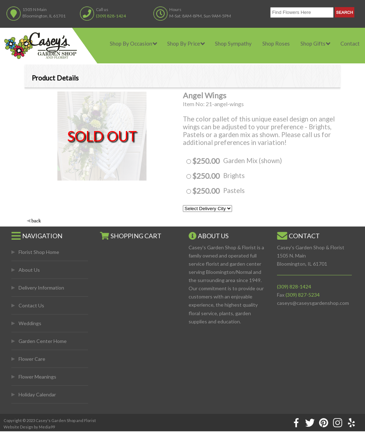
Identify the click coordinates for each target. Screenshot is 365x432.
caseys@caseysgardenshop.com (313, 303)
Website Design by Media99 (29, 427)
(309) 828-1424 (111, 16)
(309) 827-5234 (303, 295)
